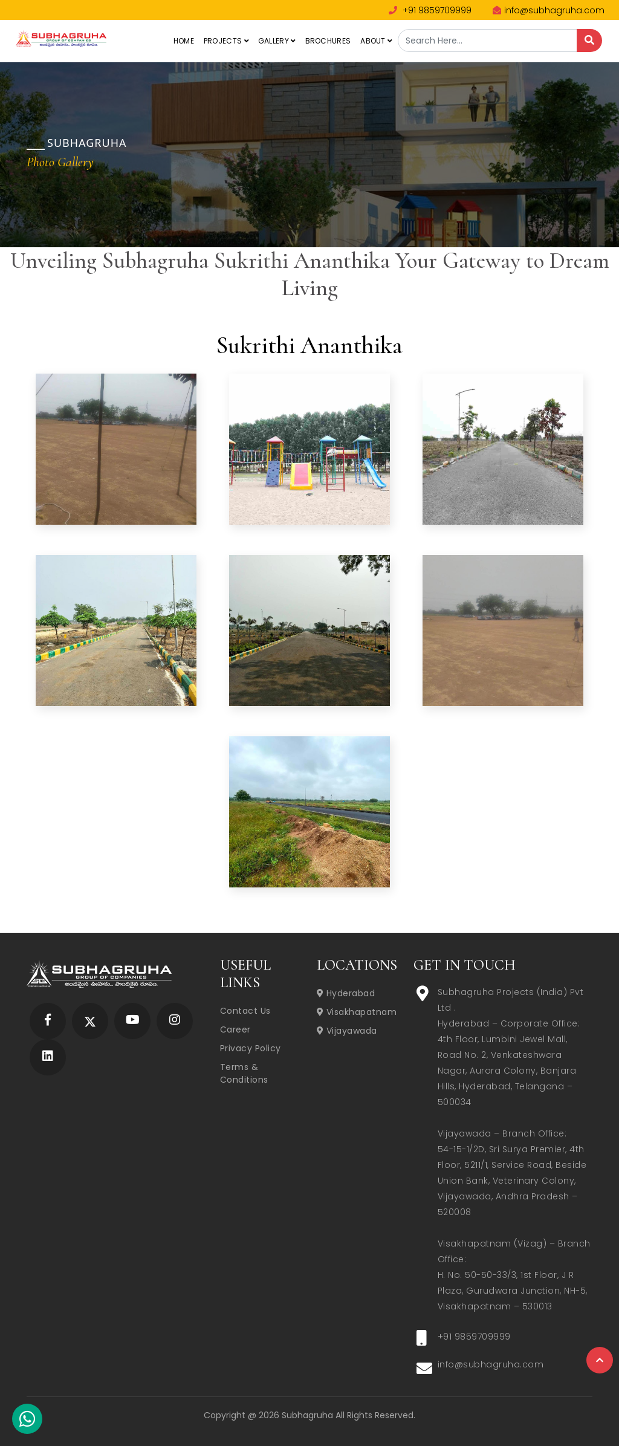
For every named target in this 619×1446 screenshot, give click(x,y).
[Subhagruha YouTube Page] (133, 1020)
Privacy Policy (250, 1048)
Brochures (328, 41)
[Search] (589, 40)
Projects (226, 41)
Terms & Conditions (244, 1073)
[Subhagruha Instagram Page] (174, 1020)
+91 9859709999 (430, 10)
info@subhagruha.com (548, 10)
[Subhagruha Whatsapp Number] (27, 1421)
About (376, 41)
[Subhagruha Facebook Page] (48, 1020)
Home (183, 41)
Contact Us (245, 1011)
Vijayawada (347, 1031)
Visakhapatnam (357, 1012)
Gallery (277, 41)
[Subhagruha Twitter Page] (90, 1020)
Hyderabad (346, 993)
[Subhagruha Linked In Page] (47, 1057)
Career (235, 1029)
